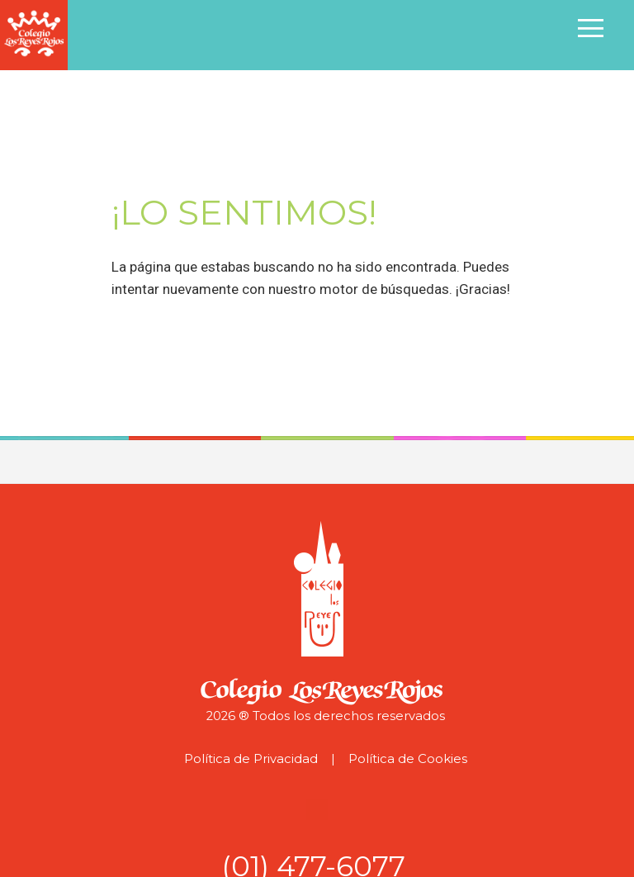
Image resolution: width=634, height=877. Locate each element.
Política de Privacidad (251, 758)
